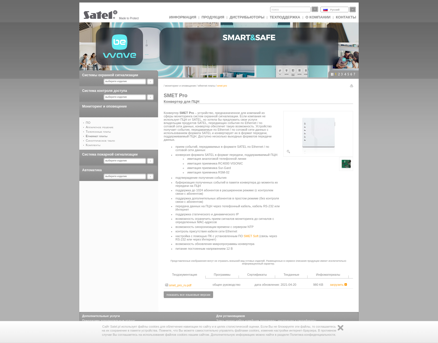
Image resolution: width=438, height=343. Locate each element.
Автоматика (92, 170)
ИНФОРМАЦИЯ (182, 17)
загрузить (338, 284)
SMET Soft (251, 236)
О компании (318, 17)
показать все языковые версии (188, 294)
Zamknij (340, 327)
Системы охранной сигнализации (110, 75)
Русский (334, 9)
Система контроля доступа (104, 91)
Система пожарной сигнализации (110, 154)
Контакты (346, 17)
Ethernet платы (206, 85)
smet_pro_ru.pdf (178, 285)
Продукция (212, 17)
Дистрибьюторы (247, 17)
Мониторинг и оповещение (104, 106)
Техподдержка (285, 17)
